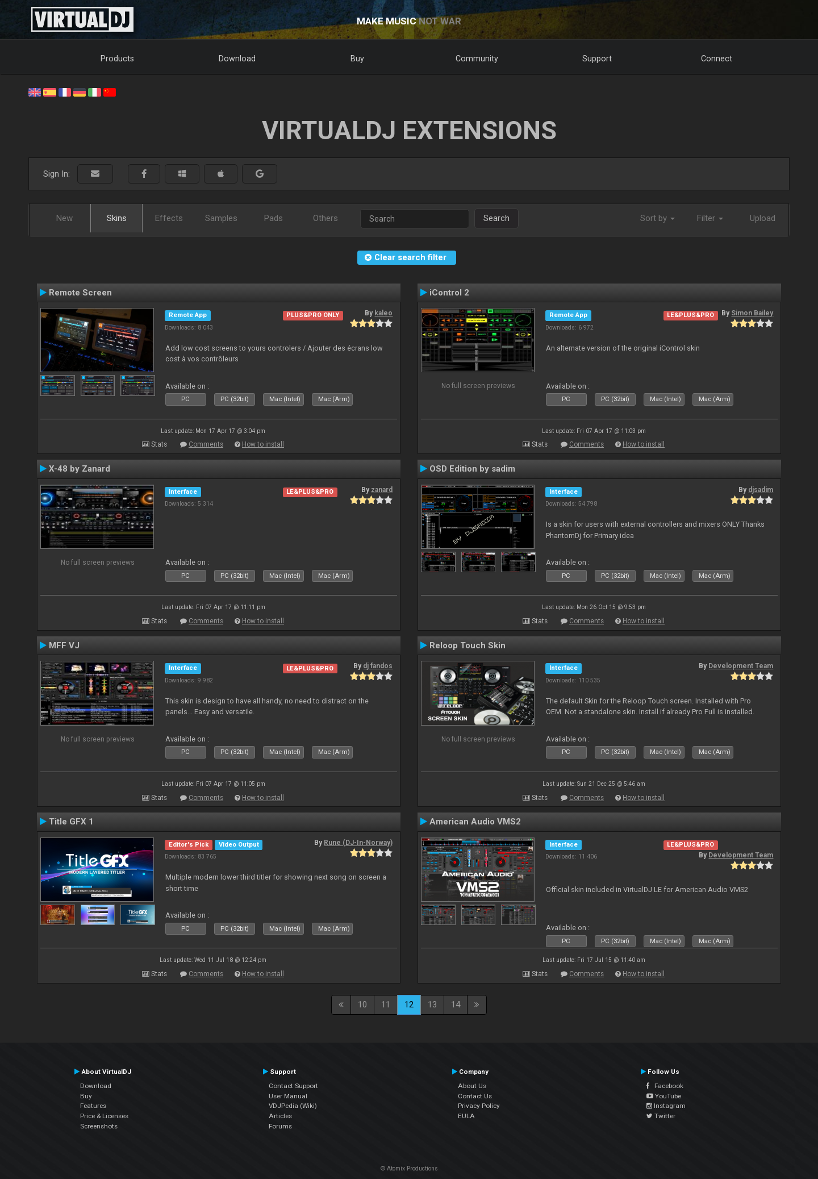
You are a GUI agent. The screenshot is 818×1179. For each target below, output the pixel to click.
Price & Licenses (104, 1116)
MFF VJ (64, 645)
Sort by (657, 218)
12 (409, 1004)
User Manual (288, 1096)
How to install (263, 444)
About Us (472, 1086)
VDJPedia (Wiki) (293, 1106)
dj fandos (378, 666)
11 (385, 1004)
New (64, 218)
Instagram (666, 1106)
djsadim (760, 490)
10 (362, 1004)
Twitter (660, 1116)
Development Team (740, 666)
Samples (221, 218)
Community (477, 58)
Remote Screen (80, 293)
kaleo (383, 313)
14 (455, 1004)
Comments (206, 444)
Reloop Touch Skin (467, 645)
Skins (117, 218)
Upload (762, 218)
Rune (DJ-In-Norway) (358, 843)
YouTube (663, 1096)
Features (93, 1106)
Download (237, 58)
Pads (273, 218)
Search (496, 218)
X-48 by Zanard (79, 469)
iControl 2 (449, 293)
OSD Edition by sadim (472, 469)
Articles (280, 1116)
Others (325, 218)
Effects (169, 218)
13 (432, 1004)
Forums (280, 1126)
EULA (466, 1116)
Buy (357, 58)
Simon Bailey (752, 313)
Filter (710, 218)
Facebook (664, 1086)
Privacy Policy (479, 1106)
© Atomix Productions (409, 1168)
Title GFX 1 (71, 821)
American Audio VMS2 (475, 821)
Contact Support (293, 1086)
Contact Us (475, 1096)
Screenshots (99, 1126)
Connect (716, 58)
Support (597, 58)
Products (117, 58)
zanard (382, 490)
